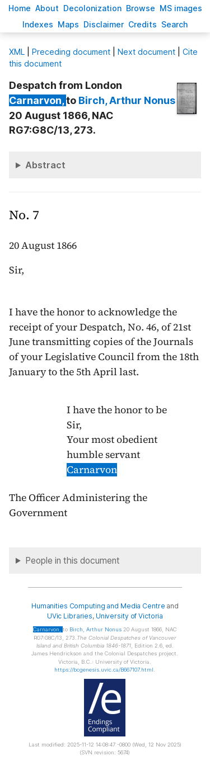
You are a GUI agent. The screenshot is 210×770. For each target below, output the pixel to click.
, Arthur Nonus (126, 100)
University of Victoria (129, 616)
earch (174, 24)
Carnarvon (92, 469)
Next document (146, 51)
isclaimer (103, 24)
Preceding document (71, 51)
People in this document (72, 560)
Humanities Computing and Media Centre (98, 606)
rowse (140, 8)
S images (181, 8)
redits (142, 24)
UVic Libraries (69, 616)
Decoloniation (92, 8)
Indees (37, 24)
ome (19, 8)
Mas (68, 24)
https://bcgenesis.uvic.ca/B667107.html (103, 670)
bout (47, 8)
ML (17, 51)
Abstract (45, 165)
